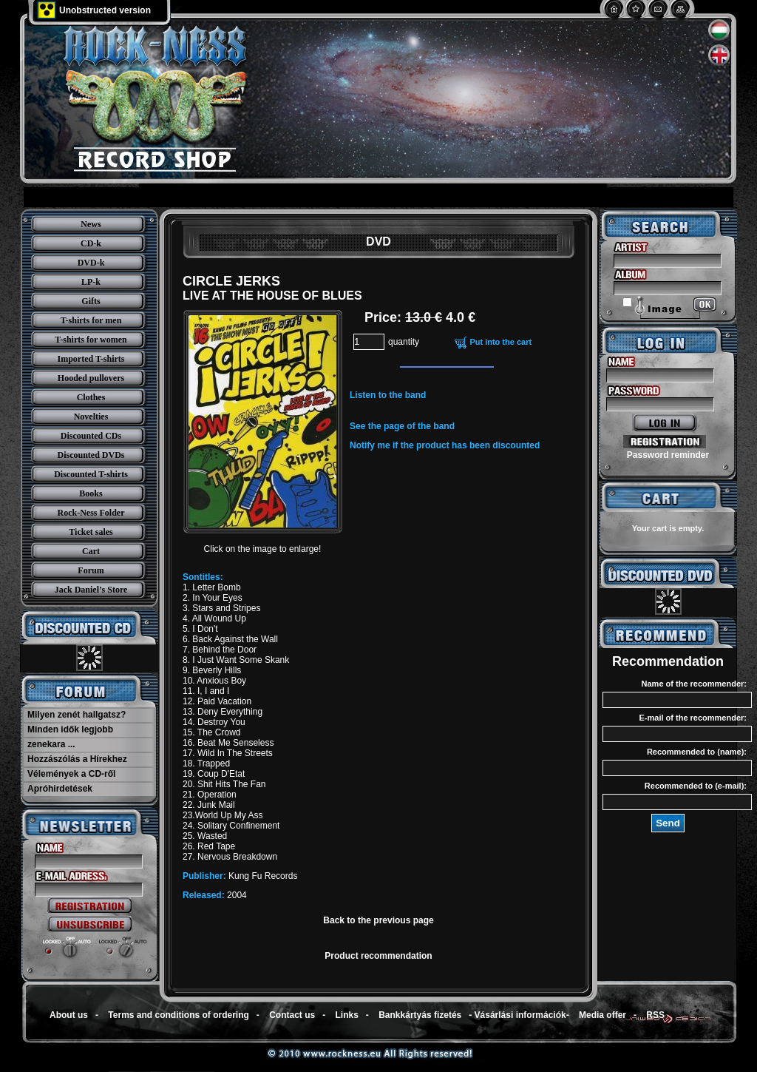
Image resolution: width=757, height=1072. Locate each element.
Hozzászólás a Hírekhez (77, 759)
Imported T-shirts (90, 359)
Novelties (91, 416)
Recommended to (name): (697, 751)
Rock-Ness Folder (91, 513)
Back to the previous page (378, 920)
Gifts (90, 301)
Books (90, 493)
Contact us (292, 1015)
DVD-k (91, 262)
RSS (655, 1015)
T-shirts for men (91, 320)
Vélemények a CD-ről (71, 774)
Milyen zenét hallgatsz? (76, 714)
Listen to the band (388, 395)
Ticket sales (90, 532)
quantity (403, 342)
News (91, 224)
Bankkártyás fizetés (419, 1015)
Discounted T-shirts (91, 474)
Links (347, 1015)
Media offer (602, 1015)
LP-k (91, 282)
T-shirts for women (90, 339)
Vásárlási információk (520, 1015)
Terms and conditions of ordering (178, 1015)
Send (668, 823)
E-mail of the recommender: (693, 717)
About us (69, 1015)
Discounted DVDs (90, 455)
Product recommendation (378, 956)
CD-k (91, 243)
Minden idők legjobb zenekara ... (70, 736)
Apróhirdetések (59, 788)
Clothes (91, 397)
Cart (91, 551)
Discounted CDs (91, 436)
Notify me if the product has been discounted (445, 445)
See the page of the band (402, 426)
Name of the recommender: (694, 683)
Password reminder (668, 455)
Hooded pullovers (91, 378)
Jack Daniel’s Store (91, 589)
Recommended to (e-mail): (696, 785)
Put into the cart (500, 341)
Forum (90, 570)
